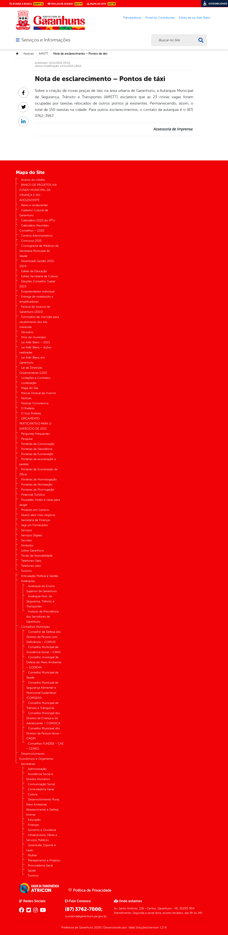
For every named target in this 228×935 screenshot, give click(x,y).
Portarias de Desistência (36, 449)
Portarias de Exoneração (37, 454)
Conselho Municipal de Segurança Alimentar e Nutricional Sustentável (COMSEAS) (42, 690)
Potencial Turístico (33, 494)
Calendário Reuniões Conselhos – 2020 (34, 228)
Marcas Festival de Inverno (38, 393)
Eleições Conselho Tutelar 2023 (37, 284)
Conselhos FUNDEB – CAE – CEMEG (45, 746)
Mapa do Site (29, 388)
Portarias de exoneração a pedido (37, 462)
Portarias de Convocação (37, 443)
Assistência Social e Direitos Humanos (39, 776)
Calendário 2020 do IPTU (38, 220)
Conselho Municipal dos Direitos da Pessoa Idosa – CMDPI (43, 733)
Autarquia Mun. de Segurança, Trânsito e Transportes (40, 601)
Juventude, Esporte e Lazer (41, 848)
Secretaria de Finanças (35, 520)
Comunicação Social (41, 784)
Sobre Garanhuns (32, 550)
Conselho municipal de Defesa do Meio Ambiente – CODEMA (43, 662)
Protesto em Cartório (35, 510)
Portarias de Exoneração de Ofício (38, 472)
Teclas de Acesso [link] (65, 3)
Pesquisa (27, 438)
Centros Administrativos (37, 235)
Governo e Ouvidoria (42, 830)
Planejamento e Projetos (44, 860)
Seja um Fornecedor (34, 525)
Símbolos (27, 545)
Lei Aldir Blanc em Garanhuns (32, 360)
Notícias (28, 53)
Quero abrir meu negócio (38, 515)
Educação (34, 819)
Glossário (27, 332)
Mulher (32, 855)
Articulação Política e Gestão (39, 576)
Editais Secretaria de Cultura (39, 276)
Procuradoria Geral (40, 865)
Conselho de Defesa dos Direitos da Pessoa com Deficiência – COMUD (43, 637)
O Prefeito (28, 408)
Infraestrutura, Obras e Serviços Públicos (41, 837)
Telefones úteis (31, 565)
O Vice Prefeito (31, 413)
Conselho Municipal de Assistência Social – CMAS (43, 649)
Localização (29, 383)
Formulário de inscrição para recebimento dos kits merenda (39, 322)
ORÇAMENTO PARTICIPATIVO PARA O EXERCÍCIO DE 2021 (35, 423)
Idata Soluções (138, 927)
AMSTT (43, 53)
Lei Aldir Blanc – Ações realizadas (35, 350)
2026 (97, 927)
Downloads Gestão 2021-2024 (37, 263)
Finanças (33, 824)
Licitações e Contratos (35, 377)
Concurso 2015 (31, 240)
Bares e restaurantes (34, 205)
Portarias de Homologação (39, 479)
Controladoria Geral (41, 789)
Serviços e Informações (46, 40)
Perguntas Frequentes (35, 433)
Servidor (26, 540)
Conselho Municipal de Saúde (42, 675)
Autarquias (28, 581)
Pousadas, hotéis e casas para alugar (39, 502)
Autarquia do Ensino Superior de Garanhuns (41, 589)
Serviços (26, 530)
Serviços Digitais (31, 535)
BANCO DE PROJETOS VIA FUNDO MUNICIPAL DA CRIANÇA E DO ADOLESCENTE (38, 192)
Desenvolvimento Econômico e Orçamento (36, 756)
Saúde (32, 870)
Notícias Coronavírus (35, 403)
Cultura (32, 794)
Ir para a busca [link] (26, 3)
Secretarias (28, 763)
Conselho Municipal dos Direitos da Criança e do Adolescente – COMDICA (43, 718)
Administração (37, 769)
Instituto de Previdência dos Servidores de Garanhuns (42, 616)
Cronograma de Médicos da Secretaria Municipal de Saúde (38, 251)
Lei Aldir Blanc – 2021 (35, 342)
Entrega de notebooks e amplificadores (36, 299)
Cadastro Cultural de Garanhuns (33, 213)
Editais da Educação (34, 271)
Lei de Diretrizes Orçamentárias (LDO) (33, 370)
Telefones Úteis (31, 560)
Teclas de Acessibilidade (37, 555)
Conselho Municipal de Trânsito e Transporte (42, 705)
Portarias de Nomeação (36, 484)
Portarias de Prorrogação (37, 489)
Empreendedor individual (37, 291)
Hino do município (33, 337)
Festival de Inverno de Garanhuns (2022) (34, 309)
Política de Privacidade (89, 890)
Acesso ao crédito (33, 179)
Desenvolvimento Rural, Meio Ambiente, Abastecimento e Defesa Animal (43, 807)
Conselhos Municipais (35, 626)
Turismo (26, 570)
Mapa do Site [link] (101, 3)
